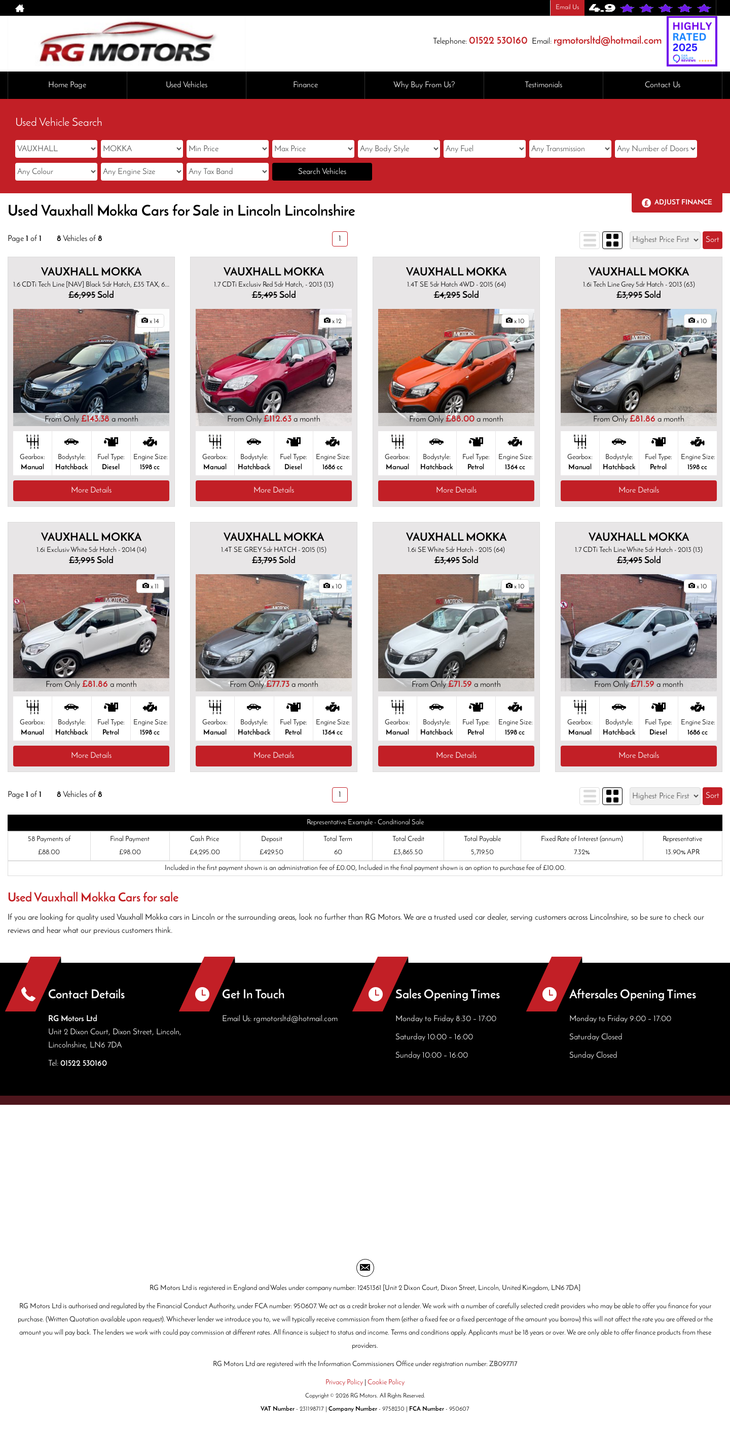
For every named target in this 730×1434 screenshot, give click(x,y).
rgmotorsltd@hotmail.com (608, 41)
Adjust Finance (683, 202)
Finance (305, 85)
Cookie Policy (386, 1382)
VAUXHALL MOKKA (91, 272)
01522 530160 (498, 41)
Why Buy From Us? (424, 85)
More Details (91, 490)
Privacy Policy (344, 1382)
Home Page (67, 85)
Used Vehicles (186, 85)
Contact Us (662, 85)
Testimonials (543, 85)
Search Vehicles (322, 172)
